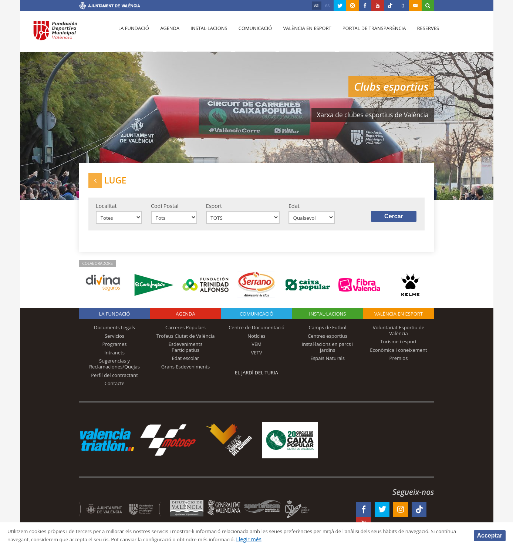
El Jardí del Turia (256, 376)
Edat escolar (185, 361)
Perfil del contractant (114, 378)
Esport (214, 208)
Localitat (106, 208)
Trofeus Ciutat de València (185, 339)
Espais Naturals (327, 361)
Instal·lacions (205, 33)
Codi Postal (165, 208)
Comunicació (250, 33)
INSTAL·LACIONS (327, 317)
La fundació (133, 33)
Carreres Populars (185, 331)
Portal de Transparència (367, 33)
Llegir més (296, 539)
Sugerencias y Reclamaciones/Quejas (114, 367)
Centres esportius (327, 339)
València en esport (301, 33)
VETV (256, 356)
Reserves (420, 33)
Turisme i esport (398, 345)
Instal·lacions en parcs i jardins (328, 350)
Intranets (114, 356)
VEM (256, 347)
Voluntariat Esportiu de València (399, 334)
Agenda (167, 33)
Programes (114, 347)
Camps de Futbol (328, 331)
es (327, 5)
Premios (398, 361)
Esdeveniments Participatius (186, 350)
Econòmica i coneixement (398, 353)
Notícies (256, 339)
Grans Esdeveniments (185, 370)
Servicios (114, 339)
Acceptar (489, 535)
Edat (294, 208)
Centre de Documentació (256, 331)
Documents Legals (114, 331)
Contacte (115, 387)
